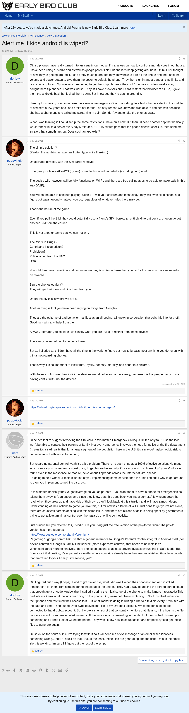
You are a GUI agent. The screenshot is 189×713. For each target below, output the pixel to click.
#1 (184, 58)
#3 (184, 400)
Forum (173, 5)
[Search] (178, 16)
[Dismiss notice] (183, 27)
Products (125, 5)
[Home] (150, 13)
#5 (184, 575)
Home (9, 15)
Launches (150, 5)
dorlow (9, 50)
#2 (184, 141)
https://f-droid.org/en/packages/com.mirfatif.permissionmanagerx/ (72, 407)
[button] (32, 16)
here (132, 27)
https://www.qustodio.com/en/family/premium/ (59, 534)
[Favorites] (154, 13)
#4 (184, 433)
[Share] (179, 58)
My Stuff (23, 15)
